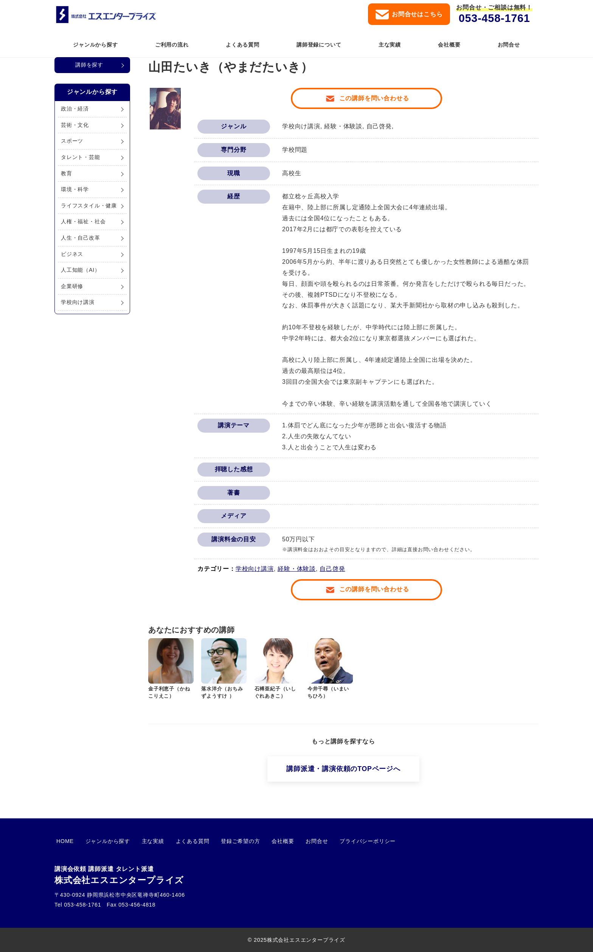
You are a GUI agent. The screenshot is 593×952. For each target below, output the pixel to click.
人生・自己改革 (80, 238)
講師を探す (89, 65)
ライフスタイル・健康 (89, 206)
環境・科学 (75, 189)
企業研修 (72, 286)
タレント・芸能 (80, 157)
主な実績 (143, 841)
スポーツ (72, 141)
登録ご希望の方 (223, 841)
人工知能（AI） (80, 270)
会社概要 (262, 841)
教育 (66, 173)
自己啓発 (332, 569)
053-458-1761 (494, 18)
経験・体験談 (297, 569)
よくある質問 (179, 841)
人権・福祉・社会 (83, 221)
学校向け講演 (255, 569)
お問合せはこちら (409, 14)
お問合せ (292, 841)
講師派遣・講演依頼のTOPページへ (343, 769)
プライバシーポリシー (340, 841)
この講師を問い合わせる (374, 98)
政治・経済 (75, 109)
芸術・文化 (75, 125)
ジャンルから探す (102, 841)
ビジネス (72, 254)
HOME (63, 841)
